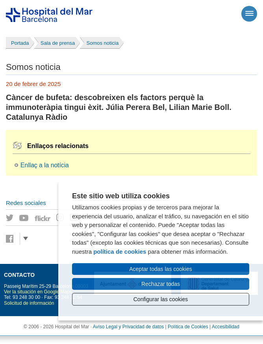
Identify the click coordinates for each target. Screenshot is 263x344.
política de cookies (119, 251)
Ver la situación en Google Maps (38, 292)
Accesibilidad (225, 326)
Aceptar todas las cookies (160, 269)
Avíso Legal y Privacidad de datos (128, 326)
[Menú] (249, 14)
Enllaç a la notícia (44, 165)
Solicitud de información (29, 303)
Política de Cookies (188, 326)
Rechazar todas (160, 284)
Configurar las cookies (160, 299)
